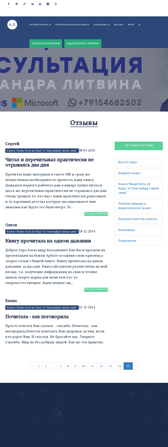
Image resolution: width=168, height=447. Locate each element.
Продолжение (96, 213)
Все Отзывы (127, 162)
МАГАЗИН (118, 25)
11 (92, 366)
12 (101, 366)
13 (110, 366)
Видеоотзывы (129, 173)
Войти (131, 25)
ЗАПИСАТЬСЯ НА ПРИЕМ (46, 43)
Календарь (126, 230)
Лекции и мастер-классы (137, 219)
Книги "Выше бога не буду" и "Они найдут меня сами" (42, 150)
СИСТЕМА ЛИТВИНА (40, 25)
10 (83, 366)
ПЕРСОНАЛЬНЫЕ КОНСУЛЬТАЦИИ (72, 25)
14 (119, 366)
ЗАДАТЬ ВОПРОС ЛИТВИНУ (82, 43)
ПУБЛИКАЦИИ (101, 25)
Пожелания (127, 240)
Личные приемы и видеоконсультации (134, 206)
